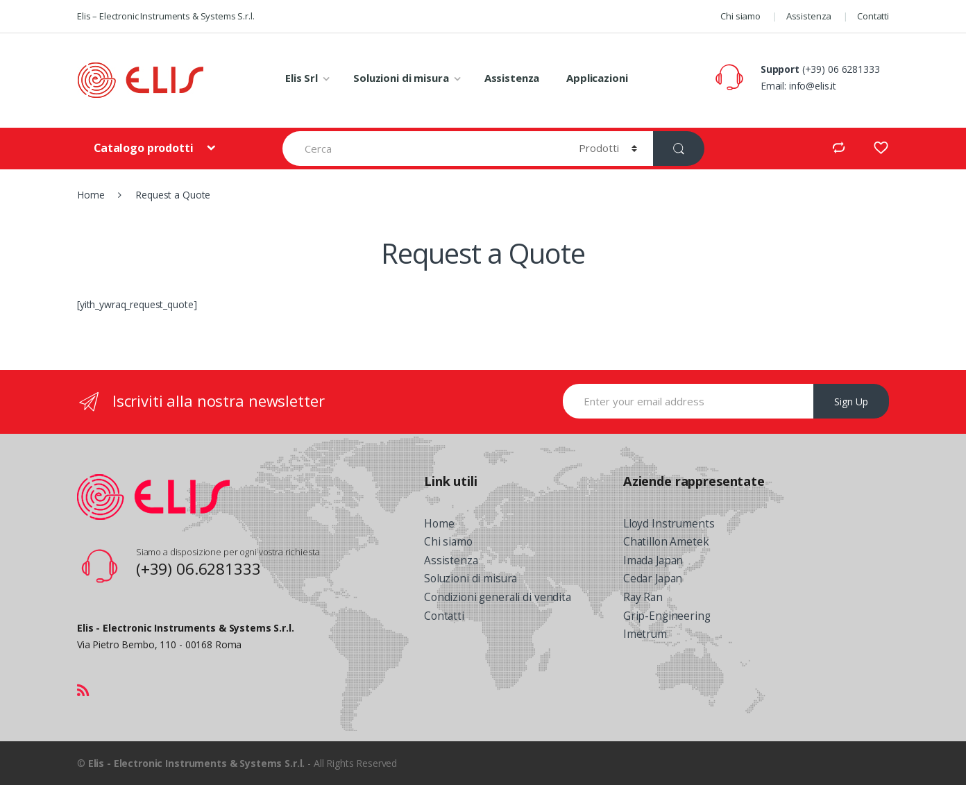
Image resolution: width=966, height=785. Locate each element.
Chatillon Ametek (666, 541)
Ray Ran (643, 597)
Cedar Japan (652, 578)
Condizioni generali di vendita (497, 597)
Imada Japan (653, 560)
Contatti (873, 16)
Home (90, 194)
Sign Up (851, 401)
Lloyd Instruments (669, 523)
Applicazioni (596, 78)
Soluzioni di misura (400, 78)
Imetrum (645, 634)
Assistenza (809, 16)
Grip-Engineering (667, 616)
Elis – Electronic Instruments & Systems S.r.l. (166, 16)
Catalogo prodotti (145, 147)
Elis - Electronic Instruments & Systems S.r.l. (196, 763)
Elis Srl (301, 78)
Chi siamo (740, 16)
